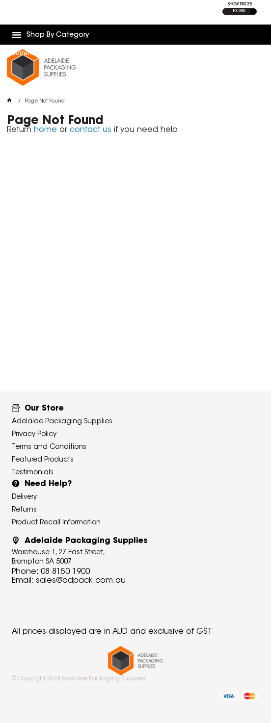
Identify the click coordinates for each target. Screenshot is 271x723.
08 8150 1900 (65, 572)
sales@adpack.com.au (81, 581)
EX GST (239, 11)
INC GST (253, 11)
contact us (90, 130)
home (45, 130)
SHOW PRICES (240, 4)
